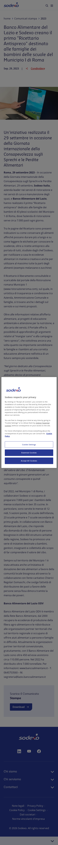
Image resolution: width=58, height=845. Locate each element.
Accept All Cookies (29, 461)
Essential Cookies (29, 452)
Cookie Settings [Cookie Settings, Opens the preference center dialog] (29, 444)
